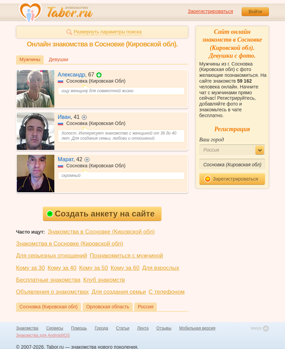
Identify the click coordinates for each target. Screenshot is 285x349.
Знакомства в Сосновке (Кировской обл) (101, 231)
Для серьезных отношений (51, 255)
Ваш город (211, 139)
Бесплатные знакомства (48, 280)
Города (101, 328)
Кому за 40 (62, 268)
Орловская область (107, 306)
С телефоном (167, 292)
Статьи (123, 328)
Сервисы (54, 328)
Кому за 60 (125, 268)
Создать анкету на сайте (100, 213)
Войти (255, 11)
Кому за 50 (93, 268)
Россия (145, 306)
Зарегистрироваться (210, 11)
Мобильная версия (197, 328)
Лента (142, 328)
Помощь (79, 328)
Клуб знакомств (104, 280)
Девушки (58, 59)
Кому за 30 (30, 268)
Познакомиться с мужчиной (126, 255)
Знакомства (27, 328)
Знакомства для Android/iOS (43, 335)
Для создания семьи (119, 292)
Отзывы (164, 328)
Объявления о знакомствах (52, 292)
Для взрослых (160, 268)
